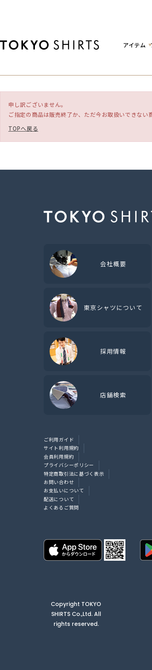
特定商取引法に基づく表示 (74, 473)
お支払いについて (64, 490)
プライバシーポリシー (69, 464)
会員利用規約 (59, 456)
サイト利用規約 (61, 447)
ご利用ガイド (59, 439)
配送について (59, 499)
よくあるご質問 (61, 507)
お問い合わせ (59, 481)
